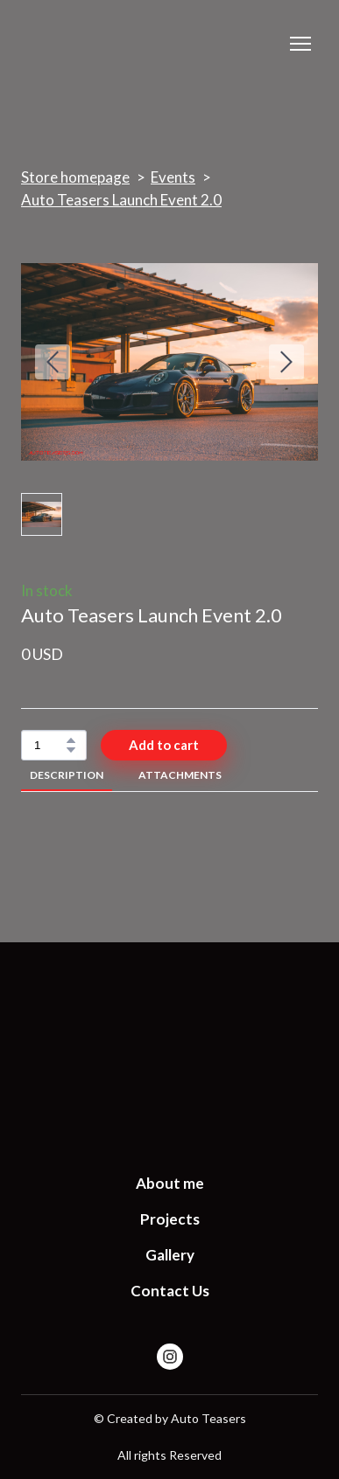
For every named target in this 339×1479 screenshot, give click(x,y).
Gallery (169, 1255)
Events (173, 177)
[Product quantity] (49, 745)
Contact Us (170, 1290)
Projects (170, 1219)
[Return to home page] (169, 1049)
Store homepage (75, 177)
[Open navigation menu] (300, 43)
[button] (71, 740)
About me (170, 1183)
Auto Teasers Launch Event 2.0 (121, 200)
